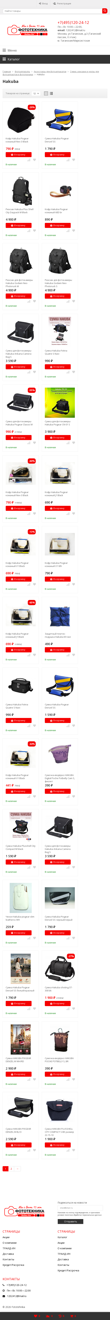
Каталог (62, 1237)
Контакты (8, 1259)
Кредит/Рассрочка (13, 1265)
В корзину (18, 154)
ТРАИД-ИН (9, 1248)
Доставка (8, 1253)
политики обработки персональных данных (83, 1215)
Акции (6, 1237)
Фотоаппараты (22, 71)
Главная (7, 71)
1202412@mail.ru (16, 1296)
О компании (10, 1242)
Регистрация (62, 3)
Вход (43, 3)
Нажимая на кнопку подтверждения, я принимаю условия (80, 1213)
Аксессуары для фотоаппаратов (50, 71)
